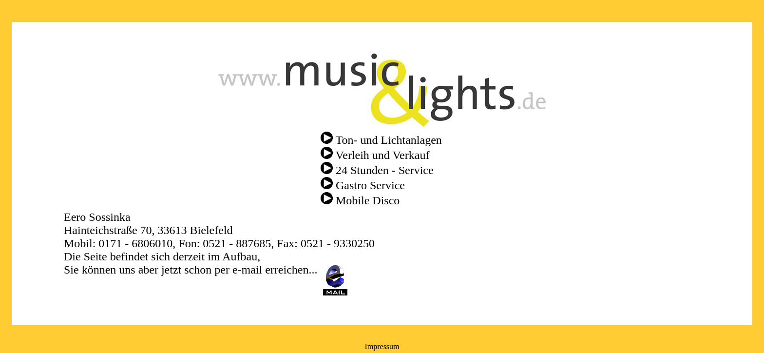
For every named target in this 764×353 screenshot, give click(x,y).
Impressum (381, 346)
